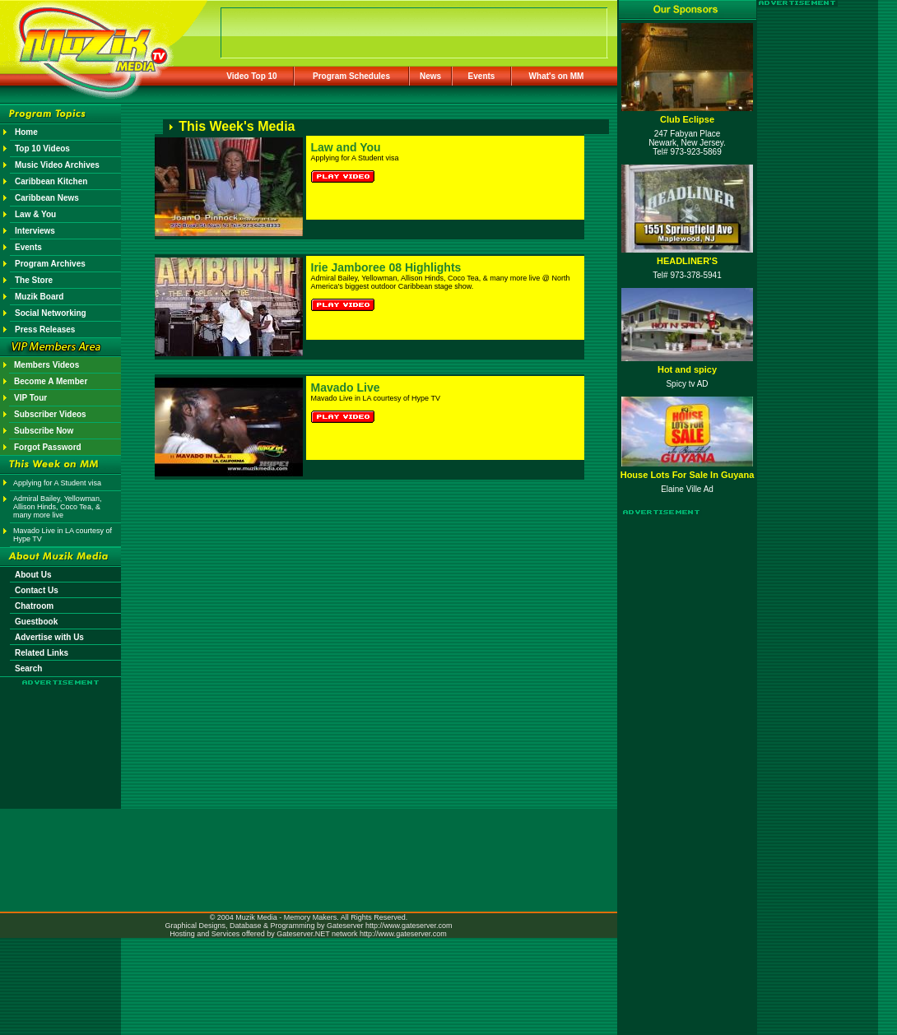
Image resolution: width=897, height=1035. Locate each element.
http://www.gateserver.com (409, 925)
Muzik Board (39, 296)
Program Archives (50, 263)
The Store (34, 280)
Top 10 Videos (42, 148)
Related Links (41, 652)
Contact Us (36, 590)
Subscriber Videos (50, 414)
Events (481, 76)
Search (28, 668)
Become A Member (50, 381)
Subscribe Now (43, 430)
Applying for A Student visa (57, 483)
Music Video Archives (57, 164)
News (430, 76)
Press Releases (45, 329)
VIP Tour (30, 397)
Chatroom (34, 605)
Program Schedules (351, 76)
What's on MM (556, 76)
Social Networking (50, 313)
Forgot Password (47, 447)
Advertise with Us (49, 637)
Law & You (35, 214)
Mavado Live (345, 387)
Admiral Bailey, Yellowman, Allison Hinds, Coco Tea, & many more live (57, 506)
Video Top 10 (251, 76)
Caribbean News (47, 197)
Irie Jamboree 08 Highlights (386, 267)
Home (26, 132)
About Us (33, 574)
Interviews (35, 230)
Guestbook (36, 621)
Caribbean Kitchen (51, 181)
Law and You (346, 147)
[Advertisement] (61, 734)
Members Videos (46, 364)
